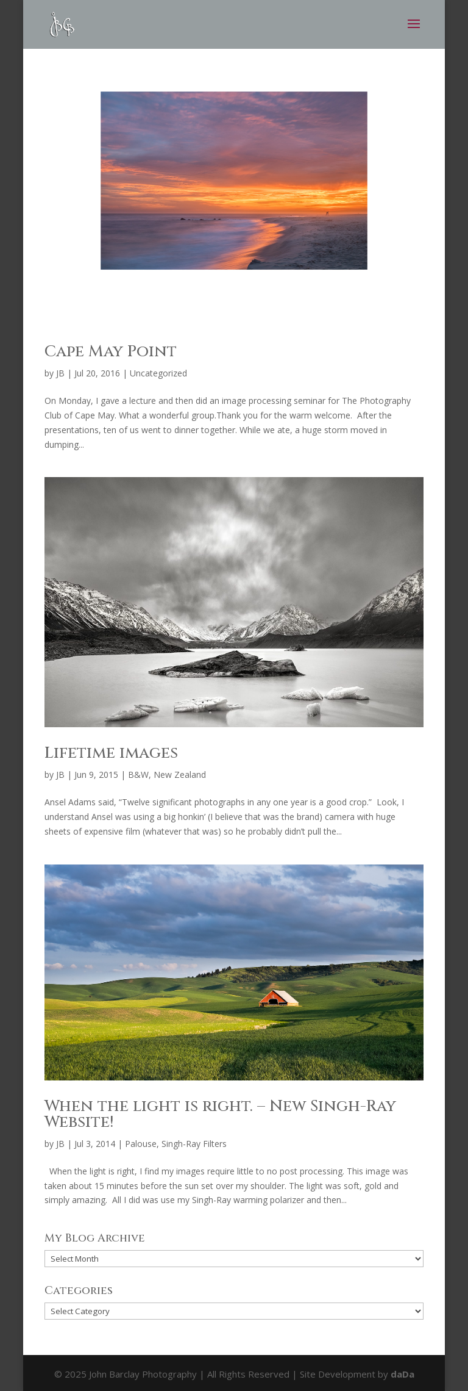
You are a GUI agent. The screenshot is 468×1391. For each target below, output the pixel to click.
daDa (402, 1374)
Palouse (141, 1143)
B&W (138, 774)
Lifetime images (111, 753)
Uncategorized (158, 373)
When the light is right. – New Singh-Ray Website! (220, 1114)
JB (60, 373)
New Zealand (180, 774)
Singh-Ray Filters (194, 1143)
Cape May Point (110, 351)
